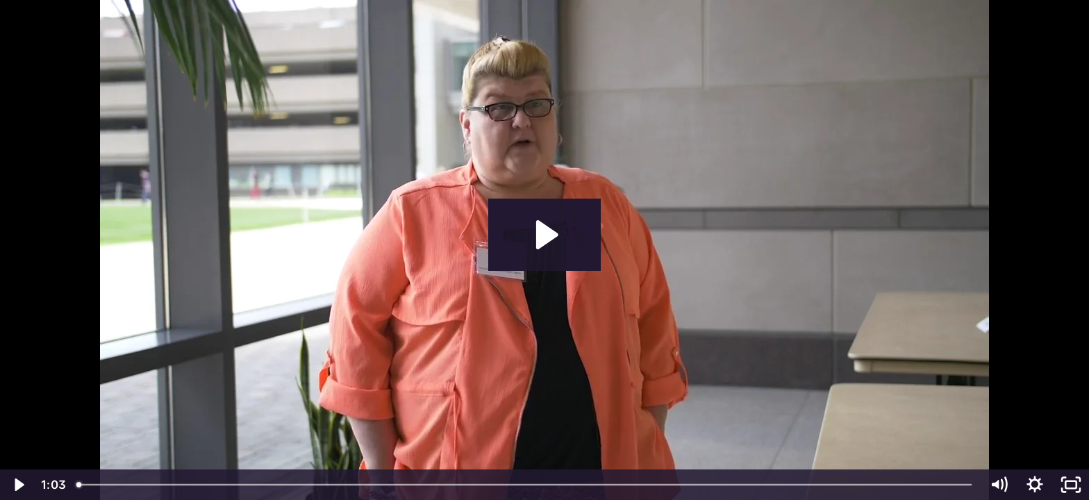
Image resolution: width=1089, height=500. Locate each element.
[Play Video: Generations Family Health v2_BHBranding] (544, 235)
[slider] (525, 484)
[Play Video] (18, 484)
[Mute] (999, 484)
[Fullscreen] (1071, 484)
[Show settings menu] (1035, 484)
